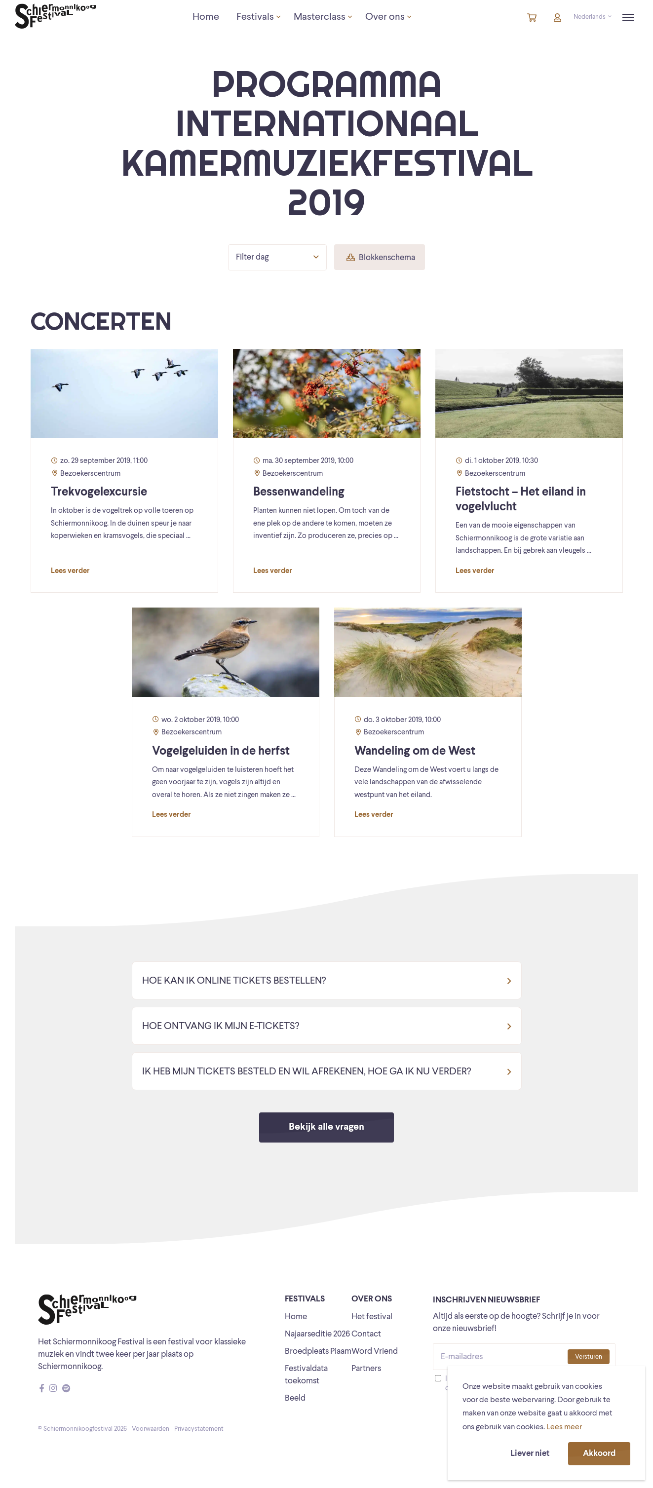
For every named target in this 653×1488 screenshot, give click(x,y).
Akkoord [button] (599, 1454)
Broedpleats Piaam (318, 1351)
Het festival (371, 1317)
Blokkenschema (380, 258)
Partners (366, 1369)
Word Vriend (374, 1351)
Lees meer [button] (564, 1427)
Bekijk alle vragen (326, 1127)
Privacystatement (199, 1429)
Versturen (588, 1357)
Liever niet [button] (529, 1454)
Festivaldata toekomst (306, 1375)
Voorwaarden (150, 1429)
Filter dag (277, 257)
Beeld (295, 1398)
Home (296, 1317)
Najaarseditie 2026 (317, 1334)
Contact (366, 1334)
